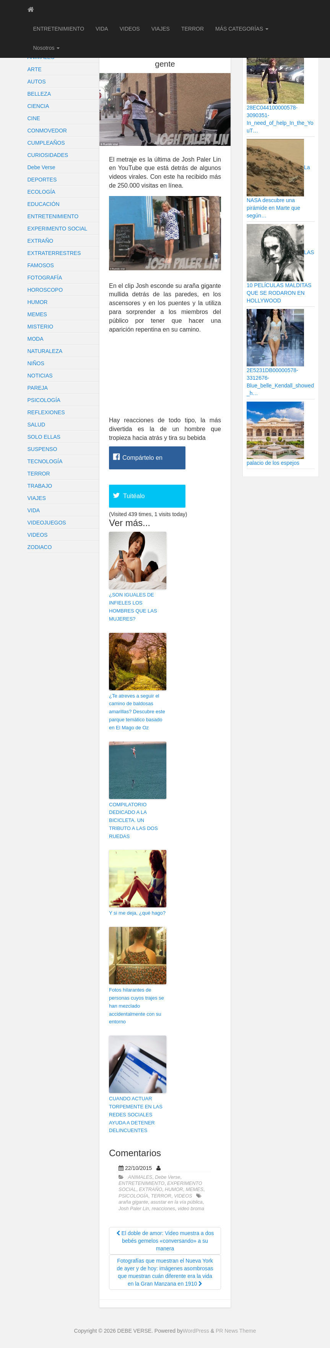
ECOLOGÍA (41, 192)
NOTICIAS (40, 376)
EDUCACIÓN (44, 204)
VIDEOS (130, 29)
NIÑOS (36, 363)
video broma (191, 1208)
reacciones (163, 1208)
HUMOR (38, 302)
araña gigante (133, 1202)
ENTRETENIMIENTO (59, 29)
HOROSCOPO (45, 290)
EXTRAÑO (41, 241)
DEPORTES (42, 179)
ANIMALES (140, 1177)
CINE (34, 118)
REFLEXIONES (46, 412)
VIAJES (160, 29)
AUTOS (37, 81)
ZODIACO (40, 547)
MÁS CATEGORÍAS (241, 29)
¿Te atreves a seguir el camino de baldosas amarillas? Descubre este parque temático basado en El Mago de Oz (137, 711)
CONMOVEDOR (47, 130)
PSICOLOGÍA (44, 400)
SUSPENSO (42, 449)
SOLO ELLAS (44, 437)
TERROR (192, 29)
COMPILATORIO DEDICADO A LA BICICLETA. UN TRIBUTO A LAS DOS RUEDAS (133, 820)
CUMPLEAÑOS (46, 143)
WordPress (196, 1331)
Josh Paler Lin (134, 1208)
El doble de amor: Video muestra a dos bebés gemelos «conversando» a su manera (165, 1241)
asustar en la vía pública (177, 1202)
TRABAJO (40, 486)
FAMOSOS (41, 265)
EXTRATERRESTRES (54, 253)
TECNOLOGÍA (45, 461)
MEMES (37, 314)
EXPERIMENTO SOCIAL (58, 228)
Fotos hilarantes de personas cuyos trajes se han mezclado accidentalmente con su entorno (136, 1005)
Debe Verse (41, 167)
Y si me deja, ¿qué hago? (137, 913)
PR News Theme (236, 1331)
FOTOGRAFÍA (45, 278)
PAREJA (38, 388)
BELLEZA (39, 94)
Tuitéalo (134, 496)
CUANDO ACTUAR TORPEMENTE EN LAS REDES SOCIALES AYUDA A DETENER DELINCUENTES (136, 1114)
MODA (36, 339)
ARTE (35, 69)
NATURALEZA (45, 351)
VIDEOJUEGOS (47, 523)
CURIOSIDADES (48, 155)
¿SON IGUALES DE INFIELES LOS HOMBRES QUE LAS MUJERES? (133, 606)
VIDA (102, 29)
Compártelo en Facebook (142, 461)
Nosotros (46, 48)
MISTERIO (41, 327)
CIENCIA (38, 106)
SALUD (37, 425)
